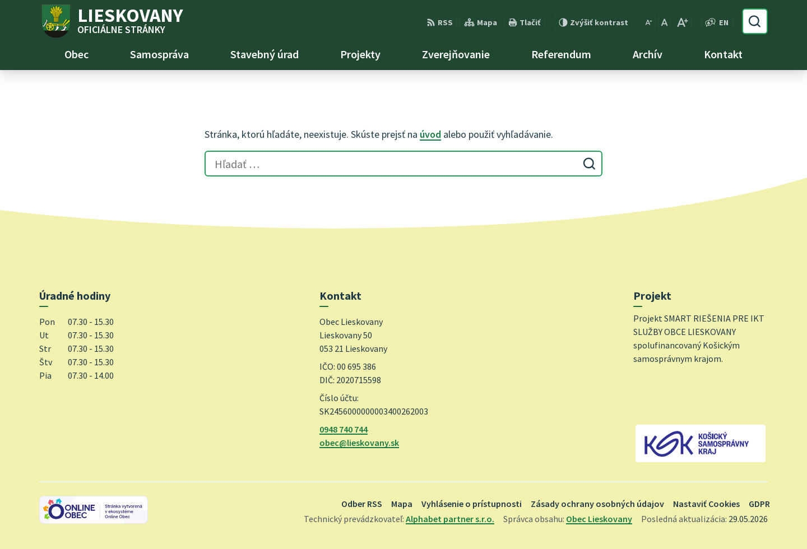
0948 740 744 (343, 429)
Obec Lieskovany (599, 518)
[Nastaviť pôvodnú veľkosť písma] (664, 22)
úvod (430, 134)
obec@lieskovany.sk (359, 442)
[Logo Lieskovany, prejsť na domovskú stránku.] (111, 21)
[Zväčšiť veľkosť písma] (682, 22)
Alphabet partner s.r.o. (450, 518)
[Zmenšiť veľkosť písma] (649, 22)
